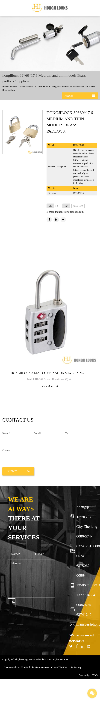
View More (50, 386)
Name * (6, 433)
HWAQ (94, 675)
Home (5, 87)
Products (13, 87)
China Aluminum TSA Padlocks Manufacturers (26, 667)
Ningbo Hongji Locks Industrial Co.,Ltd (34, 659)
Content (6, 450)
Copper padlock (26, 87)
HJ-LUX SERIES (42, 87)
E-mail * (38, 433)
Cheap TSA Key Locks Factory (66, 667)
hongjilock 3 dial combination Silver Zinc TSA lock (50, 373)
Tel (66, 433)
